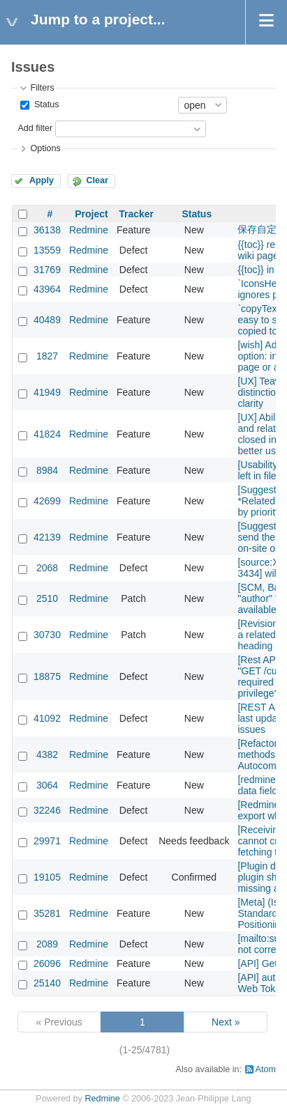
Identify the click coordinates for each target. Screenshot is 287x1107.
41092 (47, 718)
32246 (47, 810)
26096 (47, 963)
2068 (47, 567)
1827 (47, 356)
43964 (47, 289)
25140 (47, 983)
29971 (47, 840)
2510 (47, 598)
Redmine (88, 229)
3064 (47, 785)
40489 (47, 319)
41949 (47, 392)
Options (45, 148)
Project (91, 213)
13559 (47, 250)
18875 (47, 676)
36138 (47, 229)
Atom (266, 1069)
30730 (47, 634)
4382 (47, 754)
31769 (47, 269)
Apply (41, 180)
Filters (42, 88)
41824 (47, 434)
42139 (47, 537)
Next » (226, 1022)
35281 (47, 913)
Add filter (34, 128)
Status (45, 104)
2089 (47, 944)
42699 (47, 500)
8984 (47, 470)
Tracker (136, 213)
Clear (97, 180)
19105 (47, 877)
